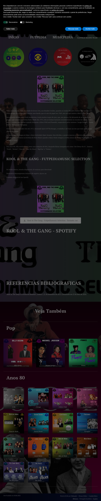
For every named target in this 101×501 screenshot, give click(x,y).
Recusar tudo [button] (73, 29)
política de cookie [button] (57, 10)
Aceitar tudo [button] (90, 29)
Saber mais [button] (10, 29)
